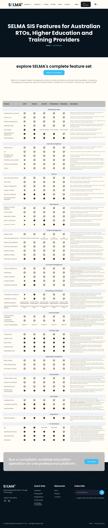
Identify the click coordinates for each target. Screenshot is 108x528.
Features (37, 490)
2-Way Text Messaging (10, 324)
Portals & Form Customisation (8, 390)
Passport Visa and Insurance (9, 208)
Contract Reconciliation (11, 164)
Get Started (86, 4)
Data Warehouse (9, 436)
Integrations (38, 497)
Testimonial (38, 500)
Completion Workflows (10, 285)
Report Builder (8, 360)
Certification (7, 272)
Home (48, 45)
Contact (57, 497)
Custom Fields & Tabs (10, 378)
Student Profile (8, 234)
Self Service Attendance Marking (11, 306)
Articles (53, 4)
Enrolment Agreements (11, 246)
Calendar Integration (10, 303)
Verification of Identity (10, 259)
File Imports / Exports (10, 368)
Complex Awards (9, 281)
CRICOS (6, 168)
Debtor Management (10, 186)
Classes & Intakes (9, 250)
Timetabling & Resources (11, 294)
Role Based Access (9, 386)
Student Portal (8, 338)
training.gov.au (8, 147)
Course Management (10, 268)
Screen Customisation (10, 382)
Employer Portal (8, 346)
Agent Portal (7, 342)
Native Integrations (9, 418)
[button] (28, 4)
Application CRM (8, 125)
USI (5, 151)
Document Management (11, 238)
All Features (57, 45)
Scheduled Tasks (9, 400)
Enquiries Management (10, 121)
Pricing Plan (38, 493)
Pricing (46, 4)
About (60, 4)
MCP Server (7, 440)
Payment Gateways (10, 194)
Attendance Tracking (10, 298)
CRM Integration (8, 138)
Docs (76, 4)
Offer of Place (8, 212)
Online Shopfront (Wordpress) (9, 133)
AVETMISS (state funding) (11, 160)
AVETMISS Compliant (38, 504)
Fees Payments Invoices (11, 178)
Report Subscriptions (10, 364)
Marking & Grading (9, 255)
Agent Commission (10, 220)
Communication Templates (9, 316)
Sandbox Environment (10, 431)
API (5, 427)
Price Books (7, 182)
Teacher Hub (7, 334)
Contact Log (7, 117)
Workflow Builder (9, 408)
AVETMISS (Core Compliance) (8, 155)
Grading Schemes (9, 276)
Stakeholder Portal (9, 351)
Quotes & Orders (9, 190)
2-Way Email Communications (9, 320)
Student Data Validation (11, 242)
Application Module (9, 216)
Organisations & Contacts (11, 113)
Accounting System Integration (10, 198)
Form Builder (7, 130)
